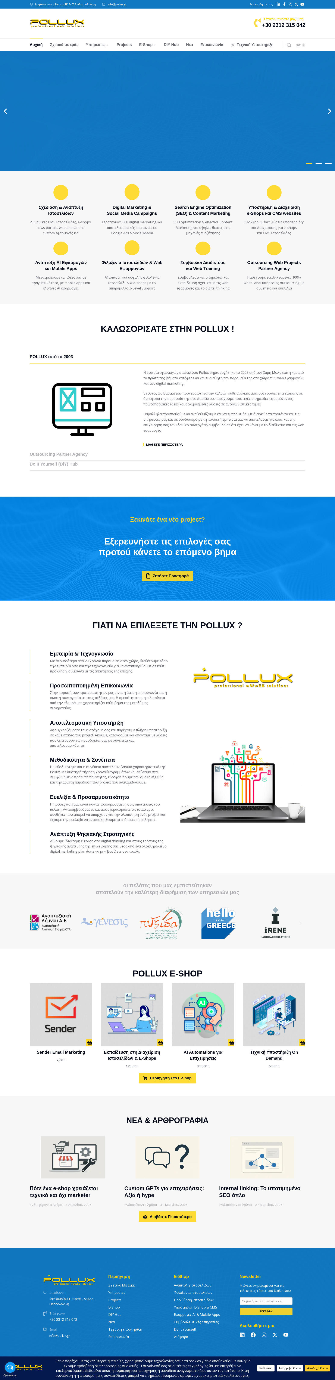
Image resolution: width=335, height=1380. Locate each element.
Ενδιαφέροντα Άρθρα (46, 1191)
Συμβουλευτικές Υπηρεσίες (196, 1308)
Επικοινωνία (118, 1323)
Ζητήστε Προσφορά (167, 562)
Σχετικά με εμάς (121, 1272)
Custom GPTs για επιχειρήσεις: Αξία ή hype (164, 1178)
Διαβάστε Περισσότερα (167, 1203)
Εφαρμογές (197, 1301)
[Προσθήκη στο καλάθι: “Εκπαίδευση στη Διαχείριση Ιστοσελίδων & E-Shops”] (160, 1029)
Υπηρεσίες (116, 1279)
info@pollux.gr (117, 4)
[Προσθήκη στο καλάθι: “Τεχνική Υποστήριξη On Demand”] (302, 1029)
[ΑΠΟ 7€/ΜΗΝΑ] (89, 1029)
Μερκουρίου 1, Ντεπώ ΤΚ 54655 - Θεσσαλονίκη (65, 4)
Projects (114, 1286)
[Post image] (73, 1144)
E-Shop (114, 1294)
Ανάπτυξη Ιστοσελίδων (193, 1272)
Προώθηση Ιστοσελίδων (194, 1286)
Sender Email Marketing (61, 1039)
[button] (309, 163)
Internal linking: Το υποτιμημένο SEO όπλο (260, 1178)
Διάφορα (181, 1323)
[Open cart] (298, 45)
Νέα (111, 1308)
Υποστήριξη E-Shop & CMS (195, 1294)
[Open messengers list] (10, 1367)
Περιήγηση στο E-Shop (167, 1065)
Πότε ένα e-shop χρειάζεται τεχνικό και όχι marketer (64, 1178)
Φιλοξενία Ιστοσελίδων (193, 1279)
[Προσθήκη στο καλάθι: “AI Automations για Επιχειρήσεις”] (231, 1029)
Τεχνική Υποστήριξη (125, 1316)
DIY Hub (115, 1301)
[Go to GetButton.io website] (10, 1375)
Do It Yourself (185, 1316)
